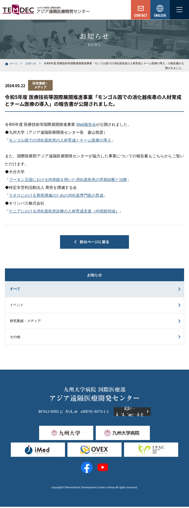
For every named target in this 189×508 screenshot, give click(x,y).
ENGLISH (160, 15)
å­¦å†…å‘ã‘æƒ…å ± (130, 413)
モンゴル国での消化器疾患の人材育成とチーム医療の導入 (60, 140)
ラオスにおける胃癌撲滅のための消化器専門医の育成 (56, 195)
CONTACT (139, 15)
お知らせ (30, 63)
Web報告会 (86, 124)
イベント (17, 306)
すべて (15, 289)
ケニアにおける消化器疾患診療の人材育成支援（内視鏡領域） (64, 211)
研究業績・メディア (25, 322)
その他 (15, 338)
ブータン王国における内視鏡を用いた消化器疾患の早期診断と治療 (68, 180)
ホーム (14, 63)
